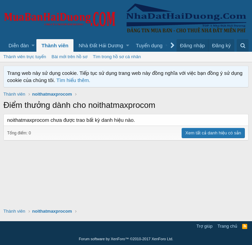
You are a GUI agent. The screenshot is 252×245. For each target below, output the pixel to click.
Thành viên (54, 45)
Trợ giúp (205, 226)
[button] (33, 45)
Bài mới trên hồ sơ (69, 56)
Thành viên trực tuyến (24, 56)
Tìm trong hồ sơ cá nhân (117, 56)
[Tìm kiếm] (243, 45)
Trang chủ (227, 226)
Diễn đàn (19, 45)
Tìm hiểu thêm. (73, 80)
